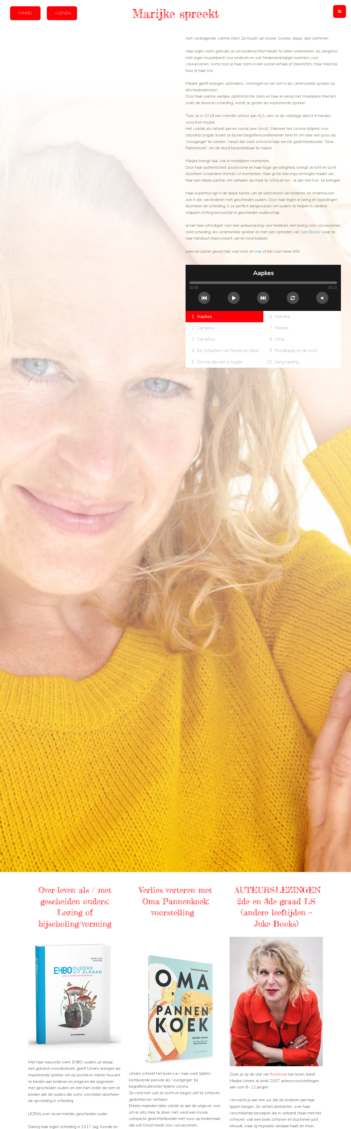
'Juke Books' (310, 232)
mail (259, 251)
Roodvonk (279, 1074)
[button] (339, 11)
